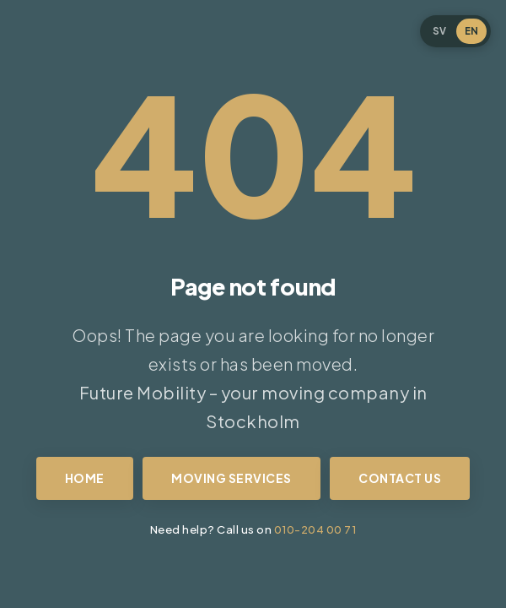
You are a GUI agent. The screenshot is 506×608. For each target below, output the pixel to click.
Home (85, 478)
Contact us (399, 478)
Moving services (231, 478)
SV (439, 30)
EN (471, 30)
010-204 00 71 (315, 529)
